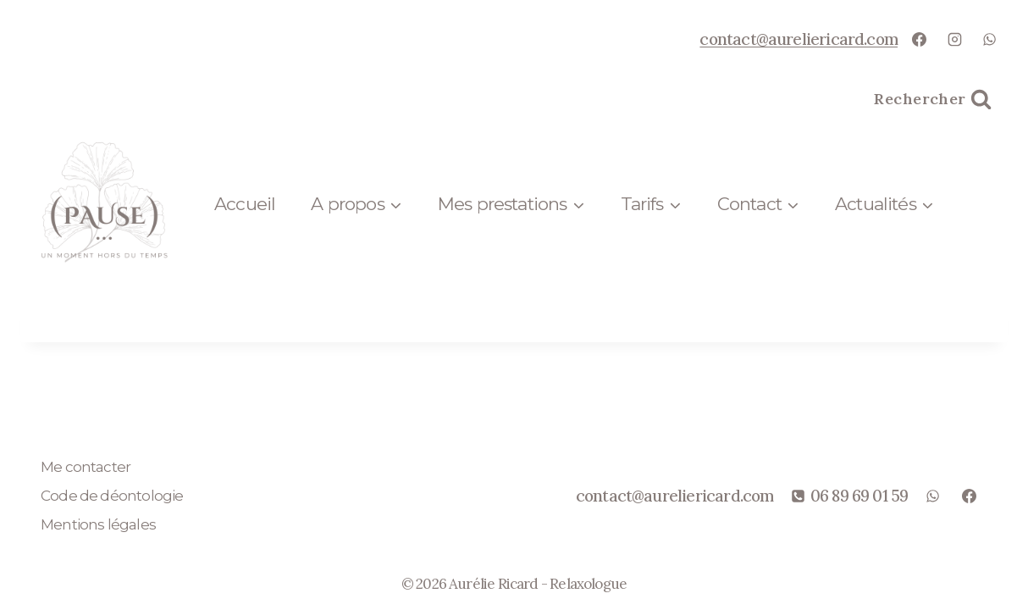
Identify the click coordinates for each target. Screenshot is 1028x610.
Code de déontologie (112, 495)
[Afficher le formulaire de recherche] (932, 99)
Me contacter (85, 466)
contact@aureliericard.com (798, 39)
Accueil (244, 203)
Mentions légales (98, 524)
